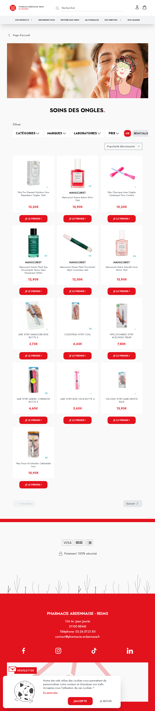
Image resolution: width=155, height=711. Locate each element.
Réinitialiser (142, 133)
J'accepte (80, 701)
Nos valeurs (134, 20)
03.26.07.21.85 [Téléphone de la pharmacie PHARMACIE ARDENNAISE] (85, 631)
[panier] (144, 7)
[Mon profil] (137, 7)
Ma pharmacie (92, 20)
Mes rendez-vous (46, 20)
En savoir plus (50, 692)
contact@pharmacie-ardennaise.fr (77, 637)
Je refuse (106, 701)
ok (127, 133)
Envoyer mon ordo (70, 20)
